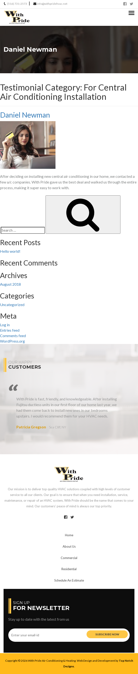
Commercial (69, 558)
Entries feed (9, 330)
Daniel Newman (25, 114)
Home (69, 535)
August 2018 (10, 284)
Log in (5, 324)
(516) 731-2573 (17, 3)
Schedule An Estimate (69, 580)
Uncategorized (12, 304)
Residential (69, 569)
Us (69, 546)
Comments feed (13, 335)
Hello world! (10, 251)
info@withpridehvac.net (52, 3)
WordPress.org (12, 341)
